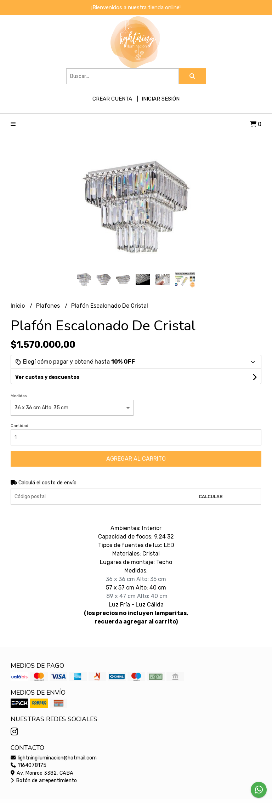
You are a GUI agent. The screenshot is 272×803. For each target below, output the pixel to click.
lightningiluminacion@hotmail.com (54, 758)
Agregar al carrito (136, 458)
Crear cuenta (112, 99)
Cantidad (19, 425)
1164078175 (28, 765)
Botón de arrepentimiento (44, 781)
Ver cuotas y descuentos (47, 377)
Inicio (18, 305)
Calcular (211, 496)
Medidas (19, 396)
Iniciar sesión (161, 99)
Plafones (48, 305)
